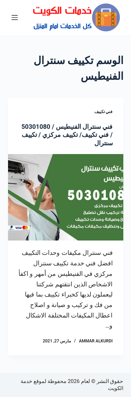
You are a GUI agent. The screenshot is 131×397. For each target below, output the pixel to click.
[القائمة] (15, 17)
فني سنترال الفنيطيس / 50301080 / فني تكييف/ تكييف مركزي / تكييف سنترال (66, 135)
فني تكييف (103, 111)
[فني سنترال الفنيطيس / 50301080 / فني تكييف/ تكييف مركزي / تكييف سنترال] (65, 197)
